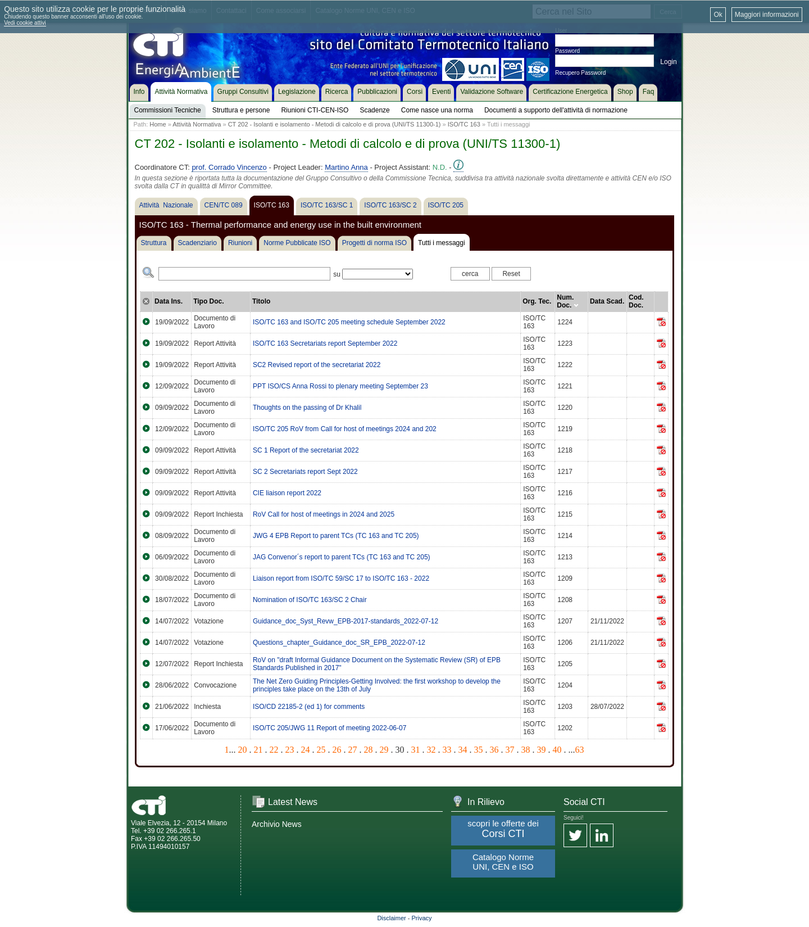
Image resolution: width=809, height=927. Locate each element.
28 (368, 749)
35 (478, 749)
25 (321, 749)
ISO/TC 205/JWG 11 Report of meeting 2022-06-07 (329, 728)
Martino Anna (346, 167)
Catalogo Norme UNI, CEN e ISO (503, 861)
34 (462, 749)
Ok (717, 15)
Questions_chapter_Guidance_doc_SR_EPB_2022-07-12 (339, 642)
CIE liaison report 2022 (287, 493)
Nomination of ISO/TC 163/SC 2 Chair (310, 600)
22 (274, 749)
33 (447, 749)
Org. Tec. (536, 301)
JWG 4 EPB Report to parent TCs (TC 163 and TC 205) (336, 536)
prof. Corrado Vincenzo (229, 167)
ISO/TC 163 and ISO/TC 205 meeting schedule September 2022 (349, 322)
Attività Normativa (196, 124)
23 (289, 749)
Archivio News (277, 824)
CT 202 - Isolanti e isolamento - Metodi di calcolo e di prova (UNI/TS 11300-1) (334, 124)
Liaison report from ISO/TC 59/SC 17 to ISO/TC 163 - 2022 (341, 578)
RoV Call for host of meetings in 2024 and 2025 (323, 514)
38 (525, 749)
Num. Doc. (567, 301)
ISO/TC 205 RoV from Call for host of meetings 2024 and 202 (345, 429)
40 (557, 749)
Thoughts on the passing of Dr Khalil (307, 408)
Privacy (422, 918)
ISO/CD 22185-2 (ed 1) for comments (309, 707)
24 (305, 749)
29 (384, 749)
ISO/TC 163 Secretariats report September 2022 (325, 343)
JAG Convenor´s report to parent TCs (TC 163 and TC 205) (341, 557)
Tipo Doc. (208, 301)
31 (415, 749)
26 (337, 749)
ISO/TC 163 (464, 124)
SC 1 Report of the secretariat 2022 (306, 450)
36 (494, 749)
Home (157, 124)
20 (242, 749)
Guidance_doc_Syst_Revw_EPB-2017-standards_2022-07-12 (345, 621)
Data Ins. (168, 301)
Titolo (261, 301)
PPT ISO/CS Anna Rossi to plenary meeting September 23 (340, 386)
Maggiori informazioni (767, 15)
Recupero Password (580, 73)
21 (258, 749)
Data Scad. (607, 301)
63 (579, 749)
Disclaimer (391, 918)
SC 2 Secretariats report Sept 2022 (305, 472)
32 (431, 749)
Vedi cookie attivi (25, 23)
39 (541, 749)
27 (352, 749)
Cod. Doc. (636, 301)
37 (510, 749)
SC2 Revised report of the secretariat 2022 (316, 365)
